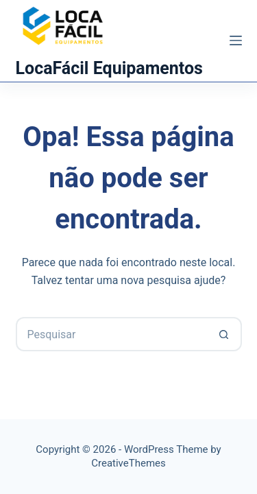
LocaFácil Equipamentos (109, 68)
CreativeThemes (128, 463)
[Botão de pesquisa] (225, 334)
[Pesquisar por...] (112, 334)
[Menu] (236, 40)
